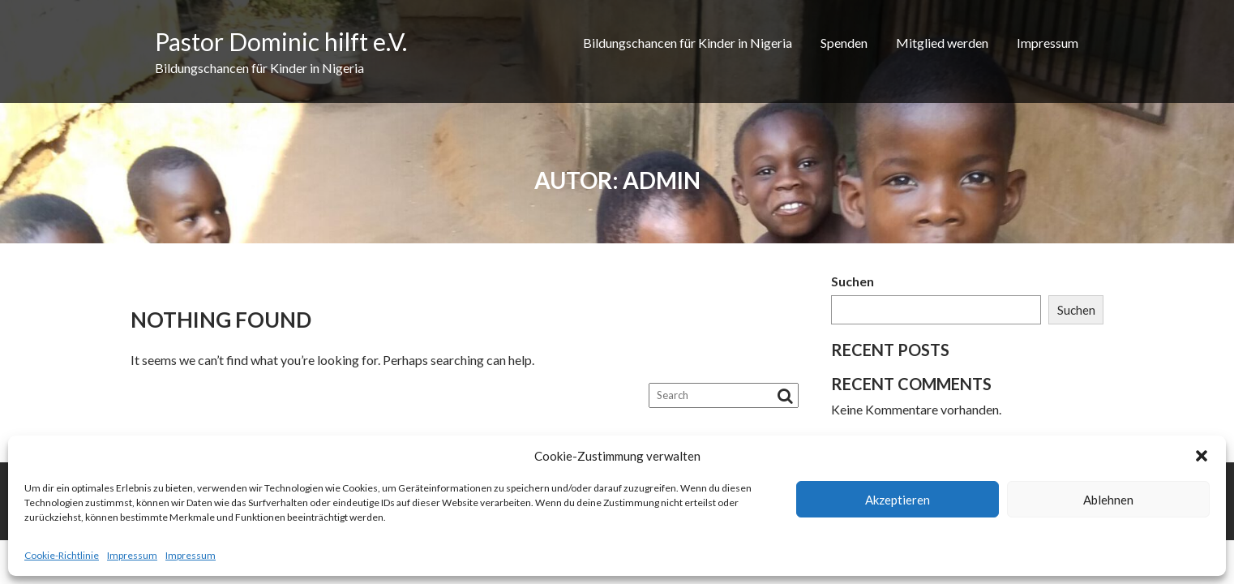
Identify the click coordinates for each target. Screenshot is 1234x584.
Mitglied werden (942, 42)
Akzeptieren (897, 499)
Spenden (844, 42)
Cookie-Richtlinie (61, 555)
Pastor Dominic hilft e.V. (281, 41)
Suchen (852, 281)
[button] (1201, 456)
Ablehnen (1108, 499)
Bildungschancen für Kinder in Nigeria (687, 42)
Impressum (132, 555)
